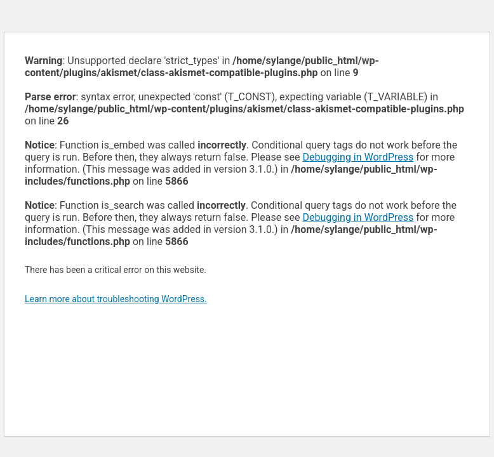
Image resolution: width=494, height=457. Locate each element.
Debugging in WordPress (357, 157)
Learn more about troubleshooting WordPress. (116, 299)
